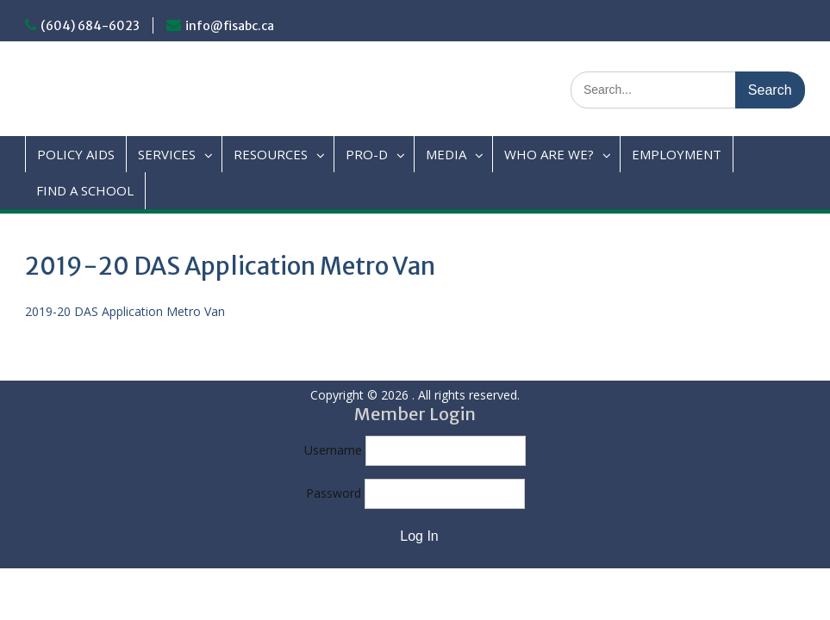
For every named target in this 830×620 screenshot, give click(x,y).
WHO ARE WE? (549, 154)
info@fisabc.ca (229, 26)
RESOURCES (271, 154)
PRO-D (367, 154)
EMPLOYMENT (676, 154)
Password (333, 493)
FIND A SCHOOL (85, 190)
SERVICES (167, 154)
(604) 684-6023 (90, 26)
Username (333, 450)
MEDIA (446, 154)
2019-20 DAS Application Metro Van (125, 311)
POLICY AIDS (76, 154)
